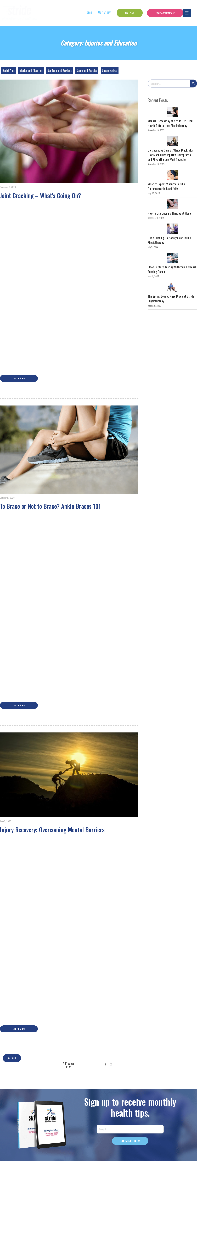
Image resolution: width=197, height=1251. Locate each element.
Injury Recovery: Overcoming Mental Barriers (52, 829)
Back (8, 1058)
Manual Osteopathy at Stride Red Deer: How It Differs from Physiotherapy (170, 123)
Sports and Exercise (86, 71)
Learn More (19, 378)
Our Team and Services (59, 71)
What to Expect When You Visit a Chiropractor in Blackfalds (166, 186)
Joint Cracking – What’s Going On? (40, 195)
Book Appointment (165, 13)
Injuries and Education (31, 71)
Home (88, 12)
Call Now (129, 13)
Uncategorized (109, 71)
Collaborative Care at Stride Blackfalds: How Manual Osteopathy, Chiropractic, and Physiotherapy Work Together (171, 155)
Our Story (104, 12)
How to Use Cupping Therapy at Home (170, 213)
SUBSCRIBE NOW (130, 1141)
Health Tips (8, 71)
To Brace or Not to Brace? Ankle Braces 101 (50, 506)
